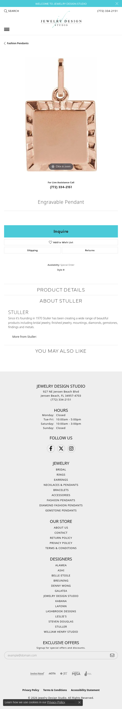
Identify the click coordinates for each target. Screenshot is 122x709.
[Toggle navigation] (6, 29)
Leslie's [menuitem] (61, 616)
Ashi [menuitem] (61, 570)
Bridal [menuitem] (61, 469)
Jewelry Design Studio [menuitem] (61, 596)
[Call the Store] (61, 399)
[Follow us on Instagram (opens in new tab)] (71, 449)
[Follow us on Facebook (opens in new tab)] (51, 449)
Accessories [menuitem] (61, 495)
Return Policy (61, 538)
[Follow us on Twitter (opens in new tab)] (61, 449)
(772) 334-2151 (61, 187)
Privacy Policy (61, 543)
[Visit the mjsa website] (76, 674)
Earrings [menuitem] (61, 480)
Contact (61, 533)
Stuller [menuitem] (61, 626)
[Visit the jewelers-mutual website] (37, 674)
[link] (107, 10)
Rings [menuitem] (61, 474)
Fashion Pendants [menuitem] (61, 500)
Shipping (32, 250)
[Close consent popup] (79, 702)
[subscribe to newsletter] (112, 655)
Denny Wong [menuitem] (61, 585)
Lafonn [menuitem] (61, 606)
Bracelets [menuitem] (61, 490)
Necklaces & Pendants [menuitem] (61, 485)
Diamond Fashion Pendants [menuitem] (61, 505)
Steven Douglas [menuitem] (61, 621)
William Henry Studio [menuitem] (61, 632)
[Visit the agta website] (52, 674)
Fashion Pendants (18, 43)
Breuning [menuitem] (61, 580)
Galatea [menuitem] (61, 591)
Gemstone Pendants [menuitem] (61, 510)
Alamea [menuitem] (61, 565)
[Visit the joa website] (88, 674)
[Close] (116, 3)
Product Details (61, 289)
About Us (61, 527)
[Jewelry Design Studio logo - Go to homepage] (61, 19)
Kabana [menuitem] (61, 601)
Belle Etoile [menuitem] (60, 575)
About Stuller (61, 300)
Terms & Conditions (61, 548)
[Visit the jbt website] (64, 674)
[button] (11, 10)
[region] (61, 114)
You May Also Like (61, 350)
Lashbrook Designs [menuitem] (61, 611)
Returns (90, 250)
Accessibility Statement (85, 690)
